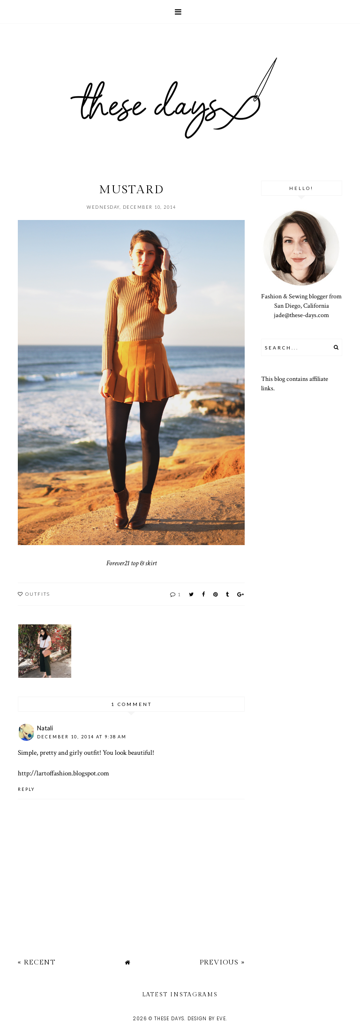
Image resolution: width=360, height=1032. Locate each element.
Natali (45, 728)
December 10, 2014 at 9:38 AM (82, 736)
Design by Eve (207, 1018)
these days (169, 1018)
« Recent (36, 962)
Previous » (222, 962)
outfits (37, 594)
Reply (26, 789)
